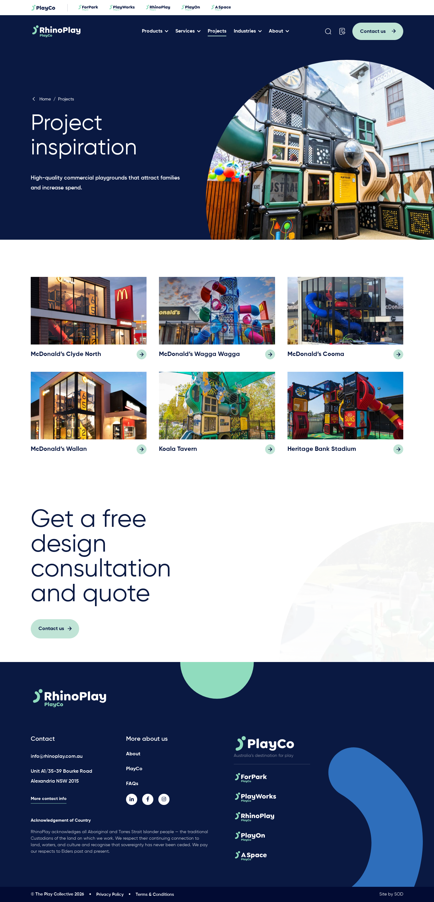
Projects (217, 31)
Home (41, 99)
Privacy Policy (110, 894)
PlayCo (134, 768)
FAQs (132, 783)
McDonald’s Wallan (59, 456)
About (276, 31)
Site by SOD (391, 894)
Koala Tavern (178, 456)
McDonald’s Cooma (315, 361)
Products (152, 31)
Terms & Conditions (155, 894)
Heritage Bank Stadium (321, 456)
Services (185, 31)
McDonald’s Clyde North (66, 361)
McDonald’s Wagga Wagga (199, 361)
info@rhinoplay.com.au (57, 756)
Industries (245, 31)
